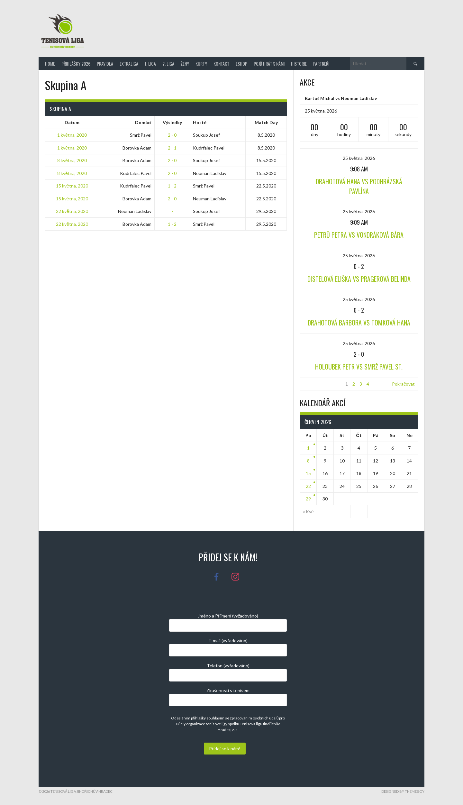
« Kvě (308, 511)
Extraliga (129, 63)
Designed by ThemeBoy (402, 791)
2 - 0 (172, 135)
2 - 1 (172, 148)
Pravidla (105, 63)
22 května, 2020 (72, 211)
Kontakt (221, 63)
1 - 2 (172, 185)
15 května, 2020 (72, 185)
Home (50, 63)
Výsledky (172, 122)
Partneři (321, 63)
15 (308, 473)
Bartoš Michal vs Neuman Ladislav (341, 98)
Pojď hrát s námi (269, 63)
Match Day (266, 122)
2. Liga (168, 63)
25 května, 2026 (359, 158)
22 (308, 486)
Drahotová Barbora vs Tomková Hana (359, 322)
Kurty (201, 63)
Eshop (241, 63)
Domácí (143, 122)
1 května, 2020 (72, 135)
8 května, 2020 (72, 160)
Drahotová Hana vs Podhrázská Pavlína (359, 186)
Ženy (185, 63)
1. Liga (150, 63)
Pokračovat (403, 384)
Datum (72, 122)
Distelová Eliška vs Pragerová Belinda (359, 279)
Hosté (199, 122)
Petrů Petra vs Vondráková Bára (359, 235)
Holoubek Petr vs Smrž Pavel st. (359, 366)
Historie (299, 63)
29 (308, 498)
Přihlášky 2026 (75, 63)
